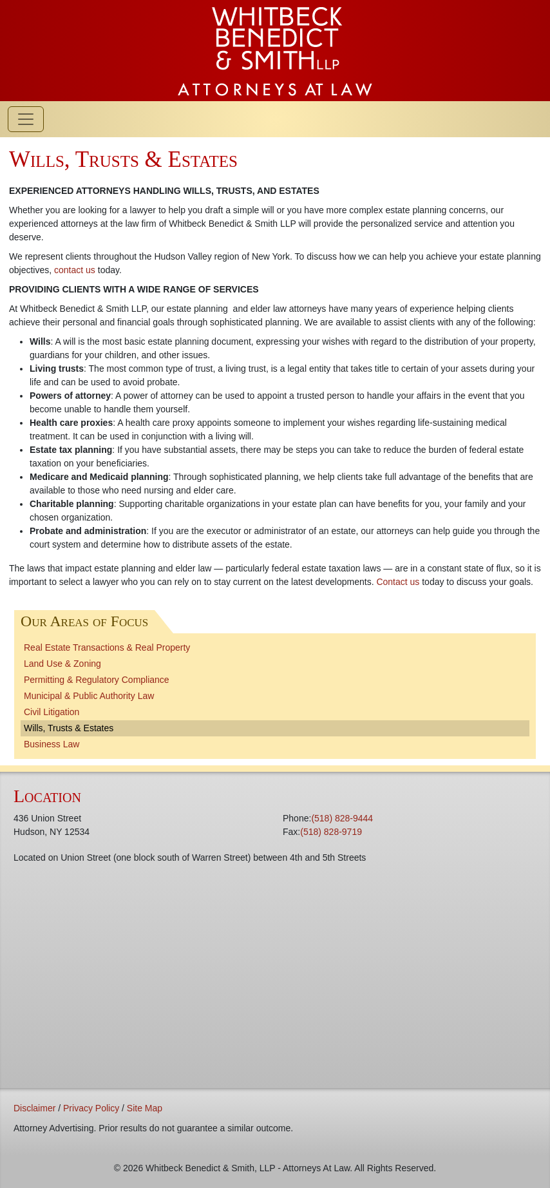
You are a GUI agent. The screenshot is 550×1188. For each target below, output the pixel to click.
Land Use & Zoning (62, 663)
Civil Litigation (51, 712)
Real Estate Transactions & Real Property (107, 647)
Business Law (51, 744)
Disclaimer (34, 1108)
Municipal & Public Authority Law (89, 696)
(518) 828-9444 (342, 818)
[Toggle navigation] (26, 119)
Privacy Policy (91, 1108)
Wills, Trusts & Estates (68, 728)
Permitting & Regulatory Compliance (96, 680)
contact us (74, 270)
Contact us (397, 582)
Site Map (144, 1108)
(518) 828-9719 (331, 832)
